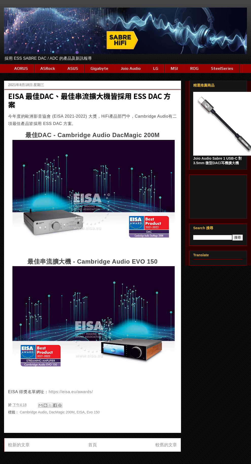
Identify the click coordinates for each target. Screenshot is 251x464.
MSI (174, 68)
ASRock (47, 68)
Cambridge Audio (33, 412)
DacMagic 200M (62, 412)
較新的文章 (19, 444)
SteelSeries (222, 68)
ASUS (72, 68)
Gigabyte (99, 68)
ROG (194, 68)
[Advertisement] (218, 196)
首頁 (92, 444)
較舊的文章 (166, 444)
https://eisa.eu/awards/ (71, 392)
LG (155, 68)
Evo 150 (93, 412)
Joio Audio (131, 68)
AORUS (21, 68)
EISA (81, 412)
